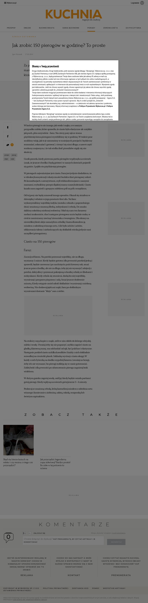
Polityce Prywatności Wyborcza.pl (92, 106)
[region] (74, 90)
